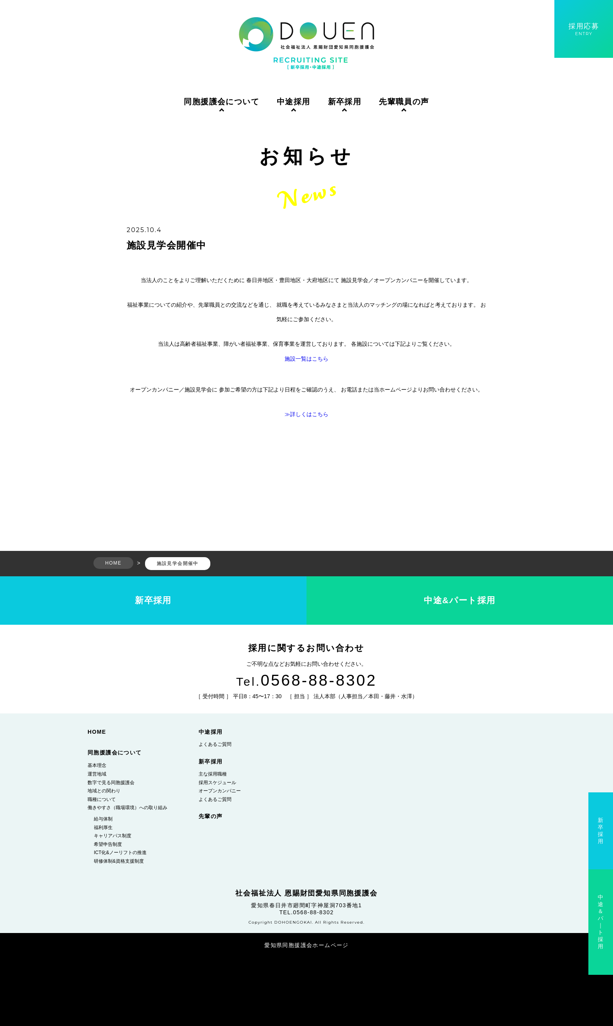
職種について (102, 799)
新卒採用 (345, 101)
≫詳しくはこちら (306, 414)
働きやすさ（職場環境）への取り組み (127, 807)
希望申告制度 (108, 844)
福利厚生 (103, 827)
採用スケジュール (217, 782)
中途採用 (293, 101)
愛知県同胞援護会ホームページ (306, 945)
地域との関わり (104, 791)
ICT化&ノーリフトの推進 (120, 852)
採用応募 (583, 29)
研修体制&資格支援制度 (119, 861)
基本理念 (97, 765)
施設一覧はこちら (306, 359)
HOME (97, 732)
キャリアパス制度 (112, 835)
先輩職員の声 (404, 101)
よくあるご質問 (215, 744)
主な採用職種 (213, 774)
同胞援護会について (221, 101)
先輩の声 (211, 816)
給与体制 (103, 819)
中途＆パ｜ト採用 (601, 921)
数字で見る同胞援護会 (111, 782)
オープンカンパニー (220, 791)
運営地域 (97, 774)
